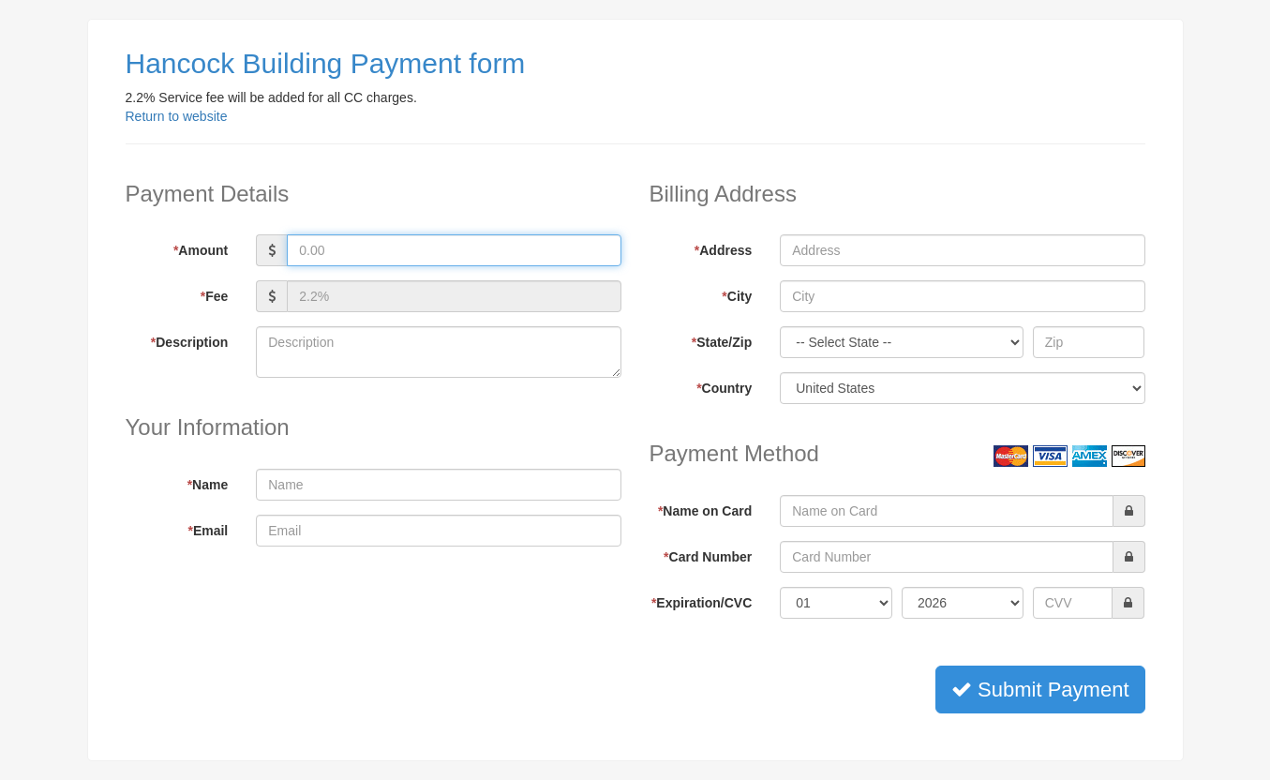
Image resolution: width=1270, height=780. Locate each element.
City (737, 296)
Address (723, 250)
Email (207, 530)
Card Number (708, 556)
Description (189, 342)
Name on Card (705, 510)
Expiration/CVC (701, 602)
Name (208, 484)
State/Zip (722, 342)
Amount (200, 250)
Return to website (177, 116)
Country (724, 388)
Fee (215, 296)
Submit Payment (1040, 689)
